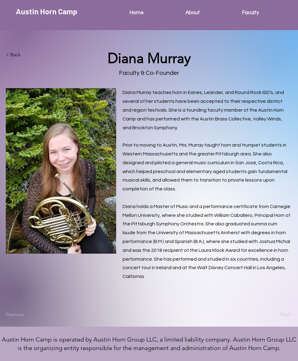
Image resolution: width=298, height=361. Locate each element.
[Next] (275, 314)
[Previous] (26, 314)
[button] (26, 55)
